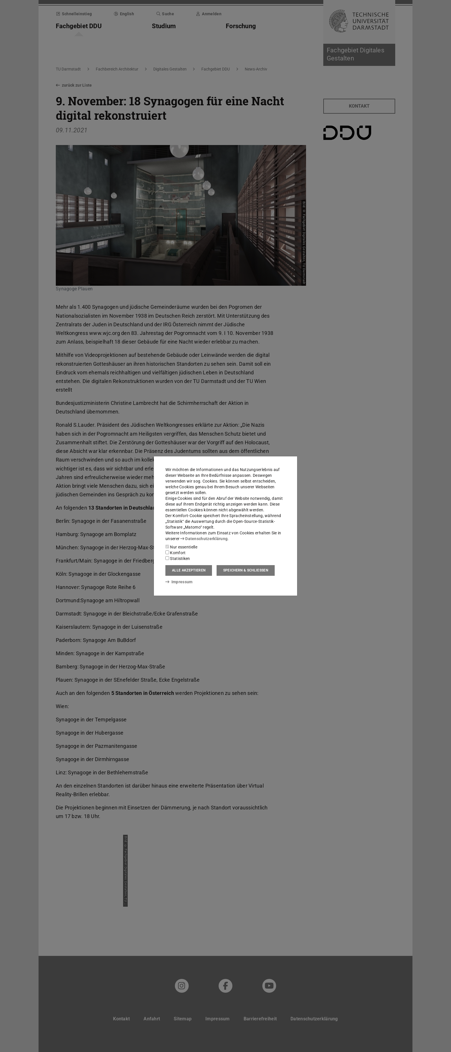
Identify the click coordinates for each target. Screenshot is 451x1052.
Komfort (175, 552)
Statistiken (177, 558)
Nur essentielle (181, 547)
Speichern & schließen (245, 570)
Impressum (179, 582)
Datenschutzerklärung (204, 538)
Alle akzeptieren (188, 570)
